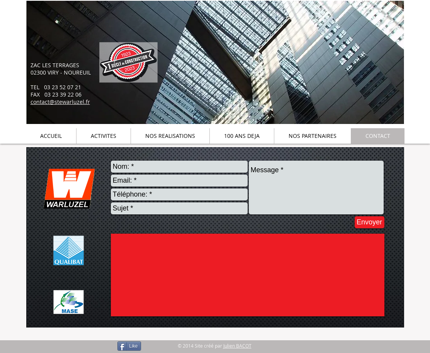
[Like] (129, 346)
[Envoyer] (369, 222)
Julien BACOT (237, 346)
